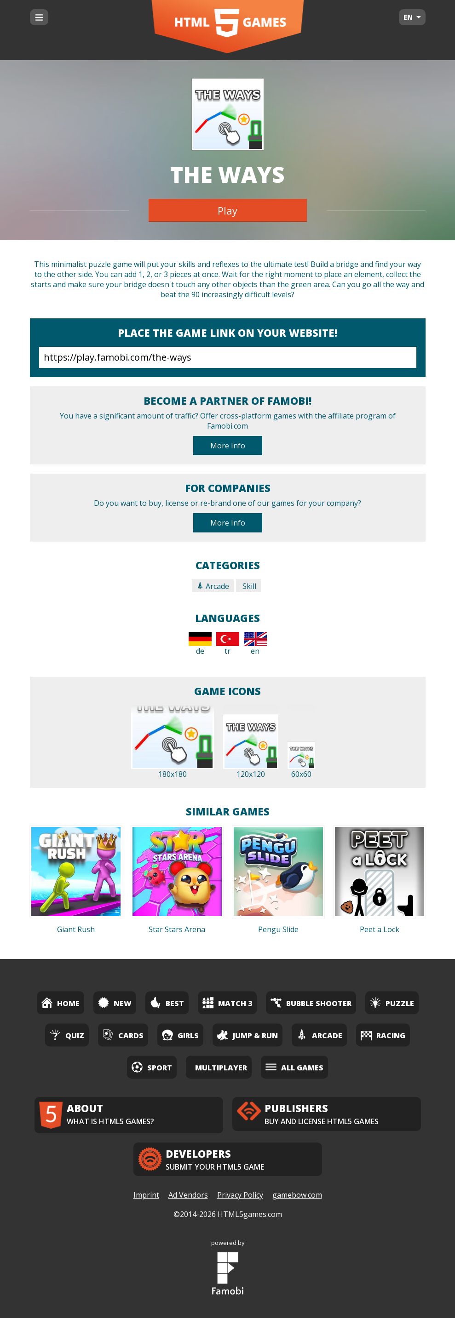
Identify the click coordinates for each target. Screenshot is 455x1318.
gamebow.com (297, 1195)
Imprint (146, 1195)
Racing (383, 1035)
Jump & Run (247, 1035)
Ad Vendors (188, 1195)
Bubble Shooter (311, 1002)
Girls (180, 1035)
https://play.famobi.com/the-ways (227, 357)
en (255, 644)
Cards (123, 1035)
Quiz (67, 1035)
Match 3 (227, 1002)
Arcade (212, 586)
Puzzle (392, 1002)
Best (167, 1002)
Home (60, 1002)
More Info (227, 446)
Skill (248, 586)
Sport (152, 1067)
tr (227, 644)
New (115, 1002)
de (200, 644)
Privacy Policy (240, 1195)
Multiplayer (221, 1068)
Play (227, 210)
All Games (294, 1067)
